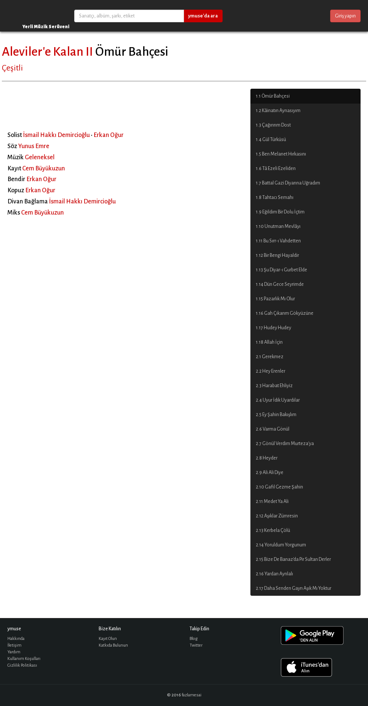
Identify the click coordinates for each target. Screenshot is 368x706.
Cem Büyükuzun (43, 168)
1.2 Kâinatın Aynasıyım (278, 110)
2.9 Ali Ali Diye (269, 472)
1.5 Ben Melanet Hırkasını (281, 154)
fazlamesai (191, 695)
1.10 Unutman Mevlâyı (278, 226)
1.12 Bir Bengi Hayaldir (277, 255)
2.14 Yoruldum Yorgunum (281, 545)
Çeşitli (12, 67)
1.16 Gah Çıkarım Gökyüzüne (284, 313)
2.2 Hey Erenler (270, 371)
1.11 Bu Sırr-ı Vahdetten (278, 240)
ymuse (30, 16)
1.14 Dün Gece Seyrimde (280, 284)
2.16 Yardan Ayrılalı (274, 573)
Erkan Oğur (108, 135)
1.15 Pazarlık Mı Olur (275, 298)
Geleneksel (40, 157)
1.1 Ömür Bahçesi (273, 96)
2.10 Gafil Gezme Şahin (279, 487)
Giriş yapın (345, 16)
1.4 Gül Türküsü (271, 139)
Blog (194, 638)
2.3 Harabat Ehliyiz (274, 385)
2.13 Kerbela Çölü (273, 530)
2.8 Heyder (266, 458)
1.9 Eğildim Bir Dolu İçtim (280, 212)
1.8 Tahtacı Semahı (274, 197)
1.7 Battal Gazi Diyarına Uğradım (288, 183)
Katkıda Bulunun (113, 645)
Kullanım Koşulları (23, 658)
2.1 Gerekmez (269, 356)
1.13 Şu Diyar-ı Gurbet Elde (281, 269)
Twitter (196, 645)
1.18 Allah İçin (269, 342)
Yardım (13, 652)
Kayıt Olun (108, 638)
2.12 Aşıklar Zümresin (277, 516)
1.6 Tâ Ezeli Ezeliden (276, 168)
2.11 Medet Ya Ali (272, 501)
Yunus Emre (33, 146)
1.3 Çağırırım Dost (273, 125)
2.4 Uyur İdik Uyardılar (278, 400)
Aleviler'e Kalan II (47, 51)
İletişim (14, 645)
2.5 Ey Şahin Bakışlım (276, 414)
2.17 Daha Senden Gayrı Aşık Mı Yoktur (293, 588)
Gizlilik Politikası (22, 665)
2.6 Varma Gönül (272, 429)
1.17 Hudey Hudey (273, 327)
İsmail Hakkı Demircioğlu (56, 135)
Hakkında (15, 638)
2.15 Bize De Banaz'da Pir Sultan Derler (293, 559)
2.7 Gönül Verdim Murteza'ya (285, 443)
